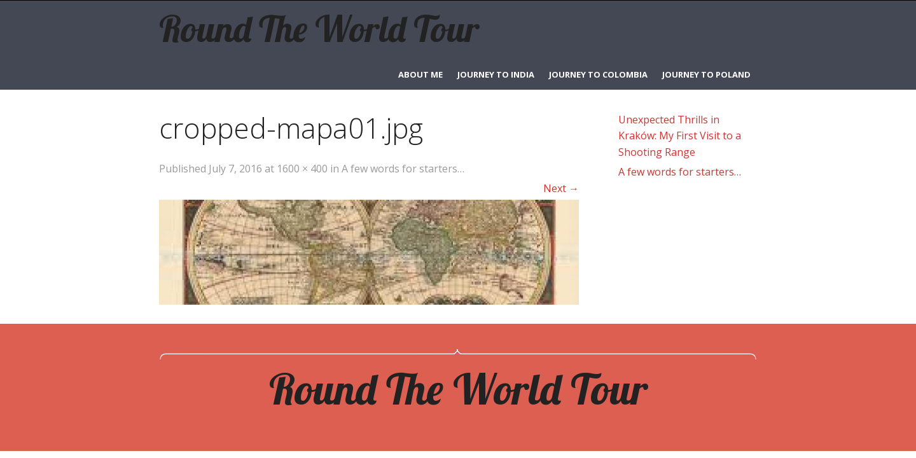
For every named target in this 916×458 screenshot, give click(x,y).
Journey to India (495, 74)
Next (561, 188)
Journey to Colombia (598, 74)
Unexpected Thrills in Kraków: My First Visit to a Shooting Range (679, 136)
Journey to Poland (706, 74)
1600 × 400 (302, 169)
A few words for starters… (403, 169)
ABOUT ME (420, 74)
